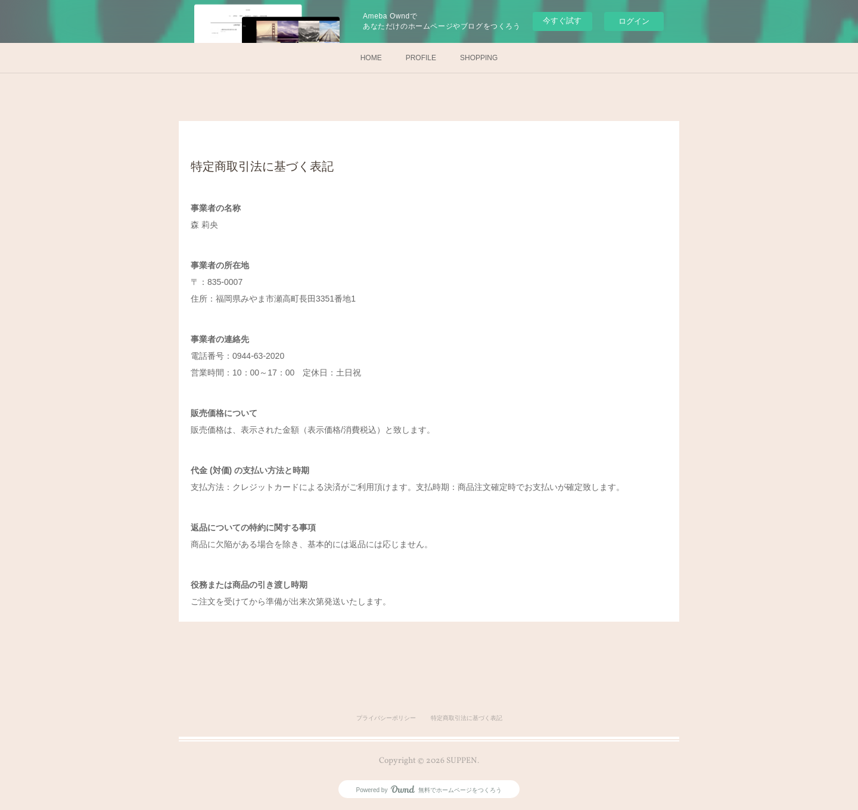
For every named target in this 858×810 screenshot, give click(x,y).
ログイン (633, 21)
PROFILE (421, 58)
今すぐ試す (562, 20)
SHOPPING (479, 58)
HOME (371, 58)
